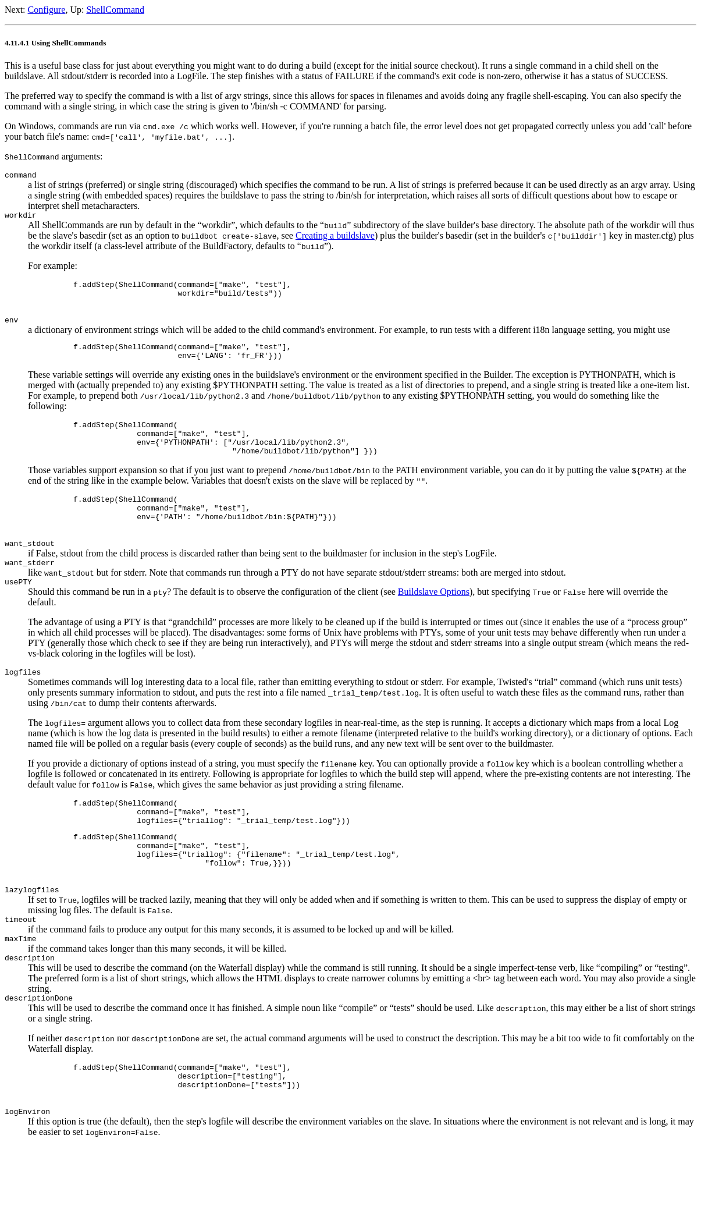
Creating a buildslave (335, 239)
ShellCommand (115, 10)
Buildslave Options (433, 621)
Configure (47, 10)
